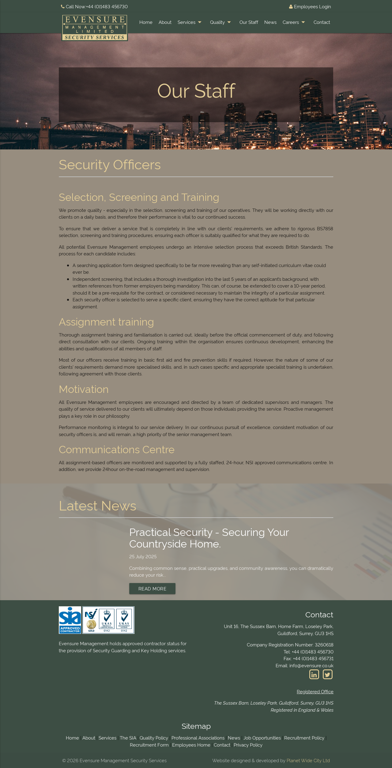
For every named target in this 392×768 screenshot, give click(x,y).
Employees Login (310, 6)
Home (146, 22)
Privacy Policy (248, 744)
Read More (152, 588)
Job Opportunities (262, 737)
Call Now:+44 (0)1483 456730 (94, 6)
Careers (295, 22)
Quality (221, 22)
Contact (322, 22)
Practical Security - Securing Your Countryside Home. (209, 537)
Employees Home (191, 744)
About (165, 22)
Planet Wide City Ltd (308, 760)
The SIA (128, 737)
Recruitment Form (149, 744)
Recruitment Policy (304, 737)
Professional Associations (198, 737)
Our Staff (248, 22)
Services (191, 22)
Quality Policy (154, 737)
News (270, 22)
